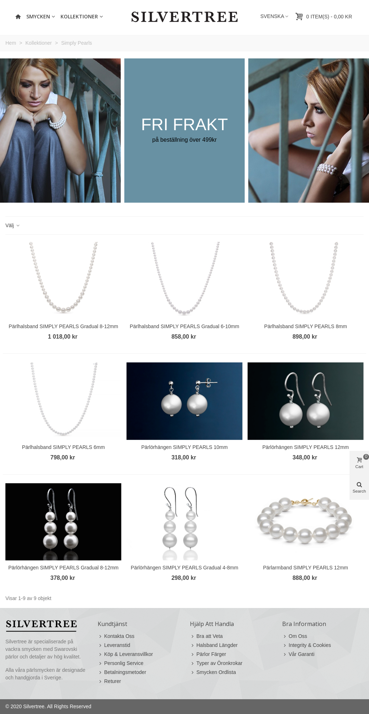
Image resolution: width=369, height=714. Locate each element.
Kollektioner (79, 16)
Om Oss (294, 636)
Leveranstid (114, 645)
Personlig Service (120, 663)
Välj (12, 225)
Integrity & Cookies (306, 645)
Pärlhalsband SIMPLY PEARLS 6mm (63, 447)
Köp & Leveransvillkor (125, 654)
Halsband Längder (213, 645)
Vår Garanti (298, 654)
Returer (109, 681)
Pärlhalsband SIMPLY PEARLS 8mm (305, 326)
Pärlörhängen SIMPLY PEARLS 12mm (305, 447)
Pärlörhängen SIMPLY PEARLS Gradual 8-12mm (63, 567)
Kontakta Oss (116, 636)
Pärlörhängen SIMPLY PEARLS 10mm (184, 447)
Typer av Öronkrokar (216, 663)
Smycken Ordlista (213, 672)
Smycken (38, 16)
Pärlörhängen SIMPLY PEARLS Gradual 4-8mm (184, 567)
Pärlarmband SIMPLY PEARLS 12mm (305, 567)
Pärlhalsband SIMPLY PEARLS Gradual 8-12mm (63, 326)
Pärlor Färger (208, 654)
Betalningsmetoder (122, 672)
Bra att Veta (206, 636)
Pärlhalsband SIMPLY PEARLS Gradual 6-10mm (184, 326)
